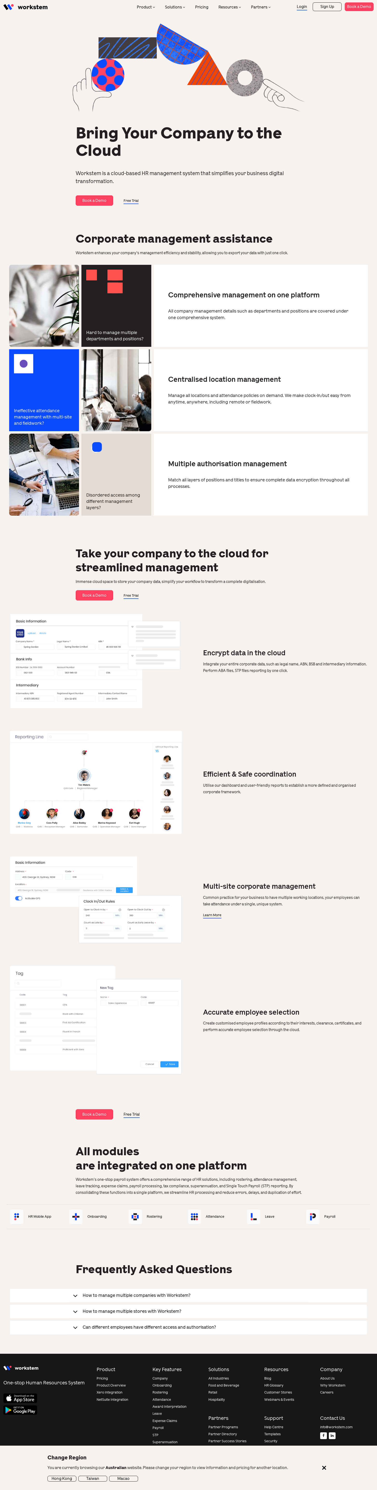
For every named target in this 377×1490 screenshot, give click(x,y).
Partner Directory (222, 1434)
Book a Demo (359, 6)
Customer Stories (278, 1392)
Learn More (212, 915)
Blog (267, 1378)
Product (144, 7)
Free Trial (131, 200)
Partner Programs (223, 1427)
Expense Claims (164, 1421)
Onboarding (162, 1385)
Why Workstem (332, 1385)
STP (155, 1435)
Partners (259, 7)
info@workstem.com (336, 1427)
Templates (272, 1434)
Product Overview (111, 1385)
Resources (228, 7)
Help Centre (273, 1427)
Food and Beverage (223, 1385)
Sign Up (327, 6)
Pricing (201, 7)
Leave (157, 1413)
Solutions (173, 7)
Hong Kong (62, 1478)
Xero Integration (109, 1392)
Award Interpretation (169, 1406)
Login (302, 6)
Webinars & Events (279, 1399)
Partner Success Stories (227, 1441)
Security (271, 1441)
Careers (326, 1392)
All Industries (218, 1378)
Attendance (161, 1399)
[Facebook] (323, 1435)
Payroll (158, 1428)
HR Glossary (274, 1385)
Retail (212, 1392)
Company (160, 1378)
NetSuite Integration (112, 1399)
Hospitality (216, 1399)
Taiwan (92, 1478)
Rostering (160, 1392)
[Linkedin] (332, 1435)
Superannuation (165, 1442)
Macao (123, 1478)
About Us (327, 1378)
